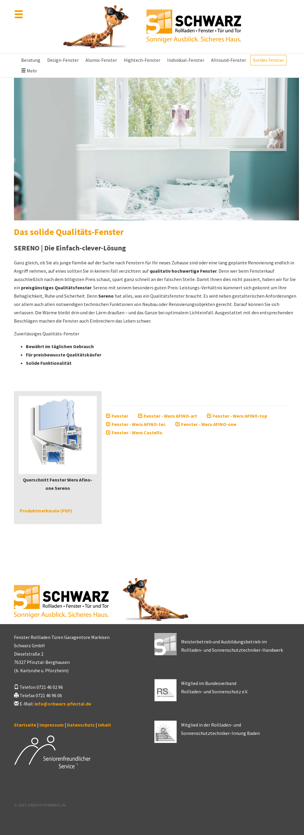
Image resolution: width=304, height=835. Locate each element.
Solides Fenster (268, 60)
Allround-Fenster (228, 60)
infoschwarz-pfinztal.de (62, 704)
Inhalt (104, 725)
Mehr (29, 71)
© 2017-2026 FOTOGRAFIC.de (40, 805)
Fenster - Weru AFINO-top (237, 416)
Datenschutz (81, 725)
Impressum (51, 725)
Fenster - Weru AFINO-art (167, 416)
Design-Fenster (63, 60)
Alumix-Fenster (101, 60)
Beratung (30, 60)
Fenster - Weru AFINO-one (205, 424)
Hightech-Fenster (142, 60)
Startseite (25, 725)
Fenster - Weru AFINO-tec (136, 424)
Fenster (117, 416)
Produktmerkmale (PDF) (45, 511)
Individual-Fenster (185, 60)
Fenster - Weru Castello (134, 432)
